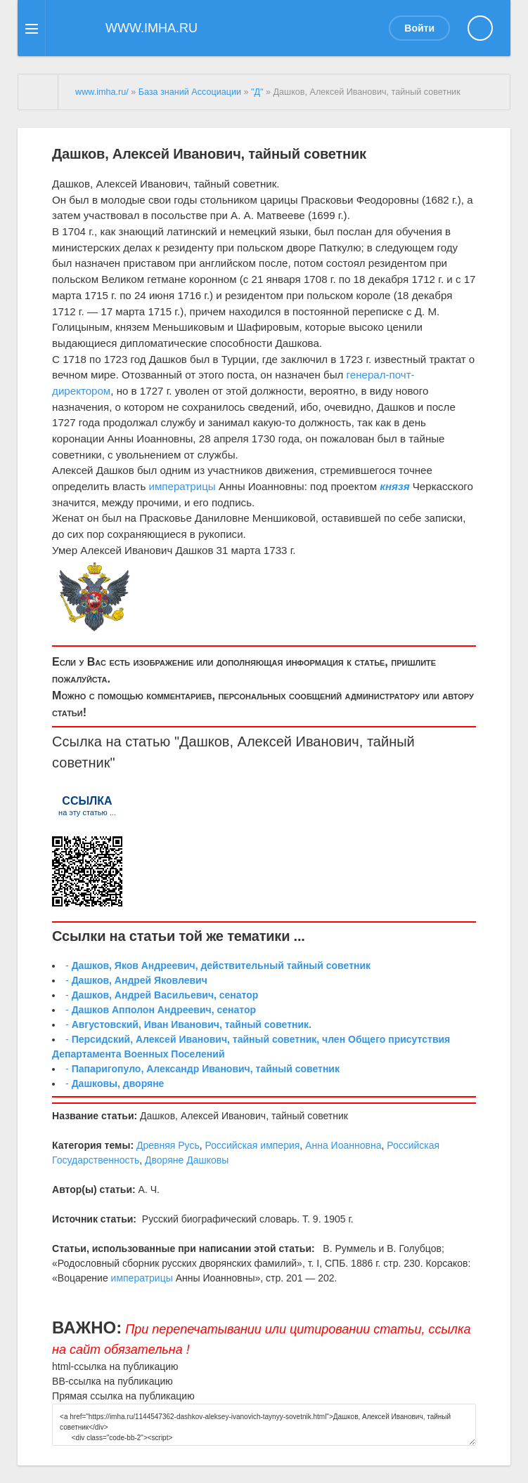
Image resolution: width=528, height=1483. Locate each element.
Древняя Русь (168, 1145)
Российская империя (252, 1145)
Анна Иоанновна (343, 1145)
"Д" (257, 92)
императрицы (182, 486)
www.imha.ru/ (102, 92)
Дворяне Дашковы (186, 1160)
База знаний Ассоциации (190, 92)
